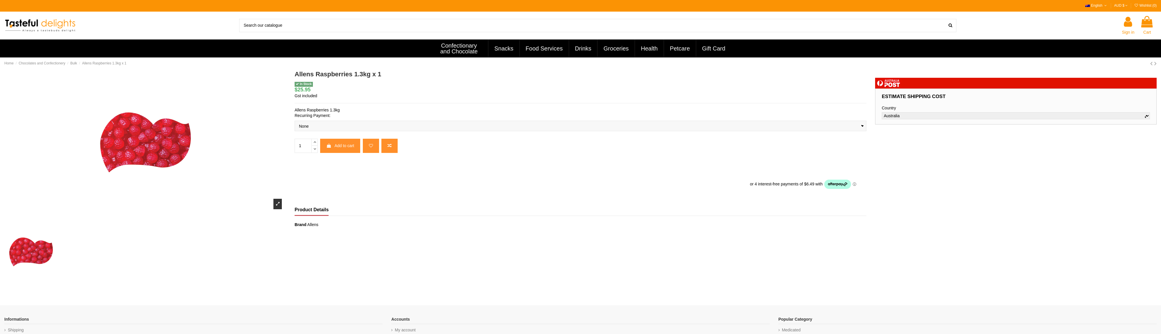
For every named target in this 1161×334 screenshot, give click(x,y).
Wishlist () (1145, 5)
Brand (300, 224)
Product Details (312, 209)
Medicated (791, 330)
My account (405, 330)
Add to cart (340, 145)
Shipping (16, 330)
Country (889, 108)
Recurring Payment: (313, 115)
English (1096, 5)
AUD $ (1121, 5)
